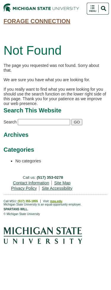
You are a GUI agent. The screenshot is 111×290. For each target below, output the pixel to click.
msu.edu (56, 201)
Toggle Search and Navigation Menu (98, 8)
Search (10, 122)
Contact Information (31, 183)
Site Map (62, 183)
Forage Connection (37, 21)
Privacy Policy (24, 188)
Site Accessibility (57, 188)
